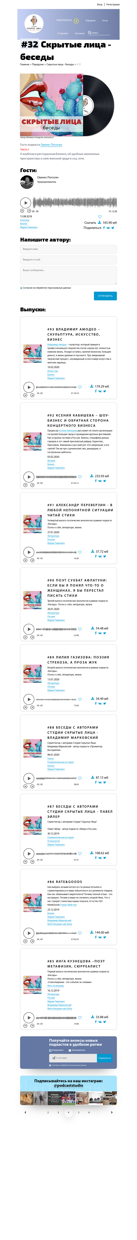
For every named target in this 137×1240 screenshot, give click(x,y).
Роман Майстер (68, 905)
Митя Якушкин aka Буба (59, 924)
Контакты (80, 34)
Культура (24, 220)
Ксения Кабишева (68, 431)
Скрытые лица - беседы (60, 64)
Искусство (52, 371)
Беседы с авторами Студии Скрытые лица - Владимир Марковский (73, 733)
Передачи (90, 21)
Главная (24, 64)
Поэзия (51, 540)
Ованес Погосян (51, 144)
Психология (53, 841)
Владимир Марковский (59, 921)
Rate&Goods (64, 882)
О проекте (62, 34)
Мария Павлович (28, 227)
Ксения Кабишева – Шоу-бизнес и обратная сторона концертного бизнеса (78, 421)
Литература (53, 536)
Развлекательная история (60, 762)
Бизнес (23, 224)
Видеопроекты (68, 21)
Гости (105, 21)
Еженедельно (77, 1050)
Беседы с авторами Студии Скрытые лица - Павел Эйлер (80, 812)
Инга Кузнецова (55, 986)
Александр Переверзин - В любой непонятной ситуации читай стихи (80, 510)
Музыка (51, 461)
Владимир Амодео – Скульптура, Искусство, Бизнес (73, 335)
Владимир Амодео (57, 345)
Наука (50, 759)
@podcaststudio (68, 1086)
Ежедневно (56, 1050)
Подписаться (105, 1058)
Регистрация (113, 5)
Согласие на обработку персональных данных (46, 288)
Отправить (105, 296)
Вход (99, 5)
